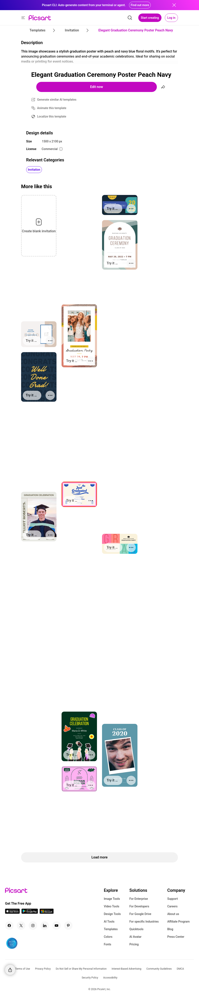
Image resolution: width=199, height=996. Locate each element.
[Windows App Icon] (47, 913)
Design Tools (112, 914)
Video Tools (111, 906)
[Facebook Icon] (9, 925)
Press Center (175, 936)
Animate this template (51, 108)
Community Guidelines (159, 968)
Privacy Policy (43, 968)
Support (172, 898)
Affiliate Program (178, 921)
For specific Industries (144, 921)
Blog (170, 929)
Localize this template (51, 116)
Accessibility (110, 977)
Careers (172, 906)
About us (173, 914)
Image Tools (112, 898)
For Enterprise (138, 898)
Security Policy (90, 977)
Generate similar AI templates (57, 99)
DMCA (180, 968)
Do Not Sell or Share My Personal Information (81, 968)
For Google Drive (140, 914)
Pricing (134, 944)
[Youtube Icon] (56, 925)
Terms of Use (22, 968)
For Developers (139, 906)
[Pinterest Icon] (68, 925)
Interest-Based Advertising (126, 968)
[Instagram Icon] (33, 925)
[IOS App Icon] (12, 913)
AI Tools (109, 921)
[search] (130, 18)
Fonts (107, 944)
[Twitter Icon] (21, 925)
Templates (111, 929)
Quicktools (136, 929)
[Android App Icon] (30, 913)
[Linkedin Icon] (44, 925)
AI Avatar (135, 936)
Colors (108, 936)
